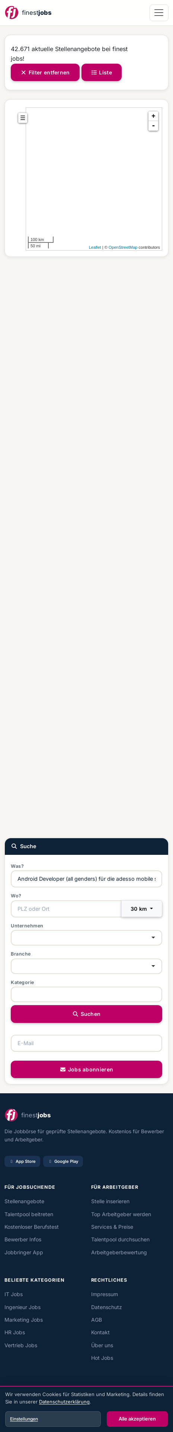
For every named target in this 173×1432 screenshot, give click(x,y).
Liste (101, 72)
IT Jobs (13, 1294)
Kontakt (100, 1332)
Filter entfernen (45, 72)
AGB (96, 1319)
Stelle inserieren (110, 1201)
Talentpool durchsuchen (120, 1239)
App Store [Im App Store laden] (22, 1161)
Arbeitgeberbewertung (119, 1252)
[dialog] (86, 1410)
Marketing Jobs (23, 1319)
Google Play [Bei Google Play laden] (63, 1161)
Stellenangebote (24, 1201)
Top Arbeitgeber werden (121, 1214)
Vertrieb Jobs (20, 1345)
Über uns (102, 1345)
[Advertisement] (86, 546)
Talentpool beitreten (28, 1214)
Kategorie (22, 982)
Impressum (104, 1294)
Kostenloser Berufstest (31, 1227)
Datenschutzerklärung (64, 1402)
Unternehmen (27, 926)
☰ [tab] (22, 118)
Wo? (16, 896)
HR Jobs (14, 1332)
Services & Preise (112, 1227)
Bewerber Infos (22, 1239)
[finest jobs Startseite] (27, 13)
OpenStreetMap (123, 247)
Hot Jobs (102, 1358)
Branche (21, 954)
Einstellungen (24, 1419)
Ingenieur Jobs (22, 1307)
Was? (17, 866)
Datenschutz (106, 1307)
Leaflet (95, 247)
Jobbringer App (23, 1252)
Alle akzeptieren (137, 1419)
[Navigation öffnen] (159, 12)
